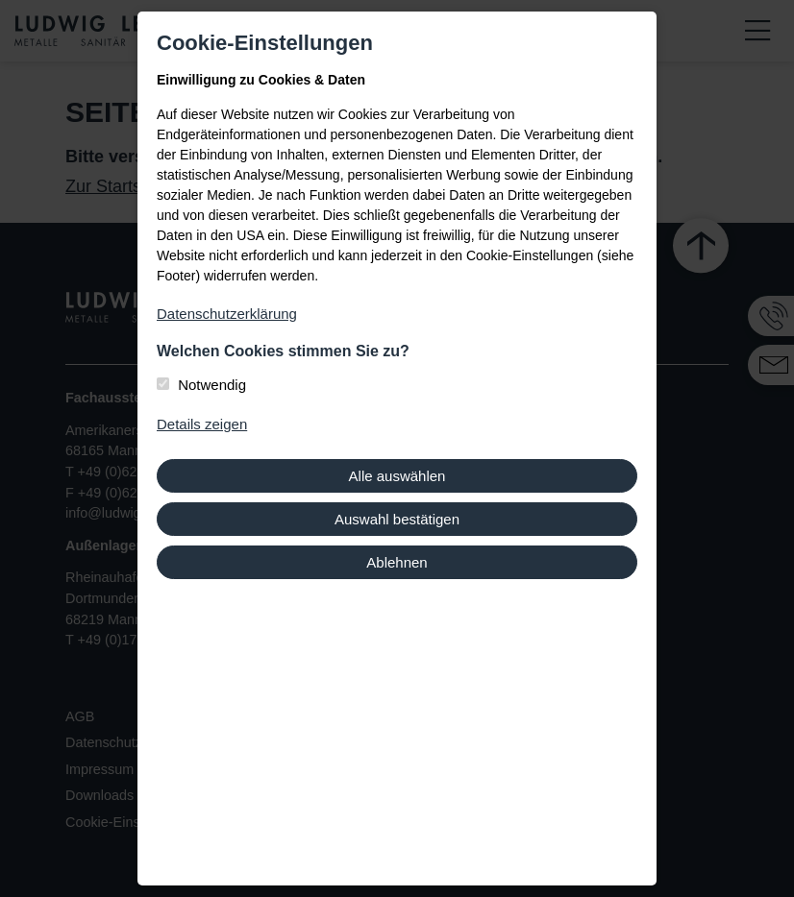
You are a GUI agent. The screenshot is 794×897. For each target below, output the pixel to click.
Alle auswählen (397, 476)
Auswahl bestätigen (397, 519)
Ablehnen (396, 562)
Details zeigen (202, 424)
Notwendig (212, 384)
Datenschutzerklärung (227, 313)
